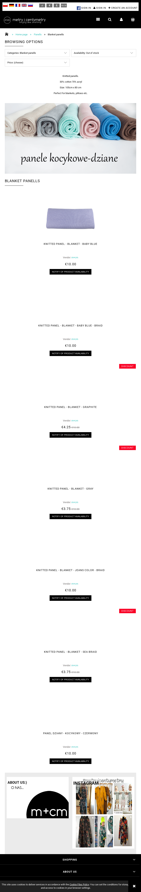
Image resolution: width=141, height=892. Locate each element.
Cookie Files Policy (79, 884)
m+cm (74, 257)
